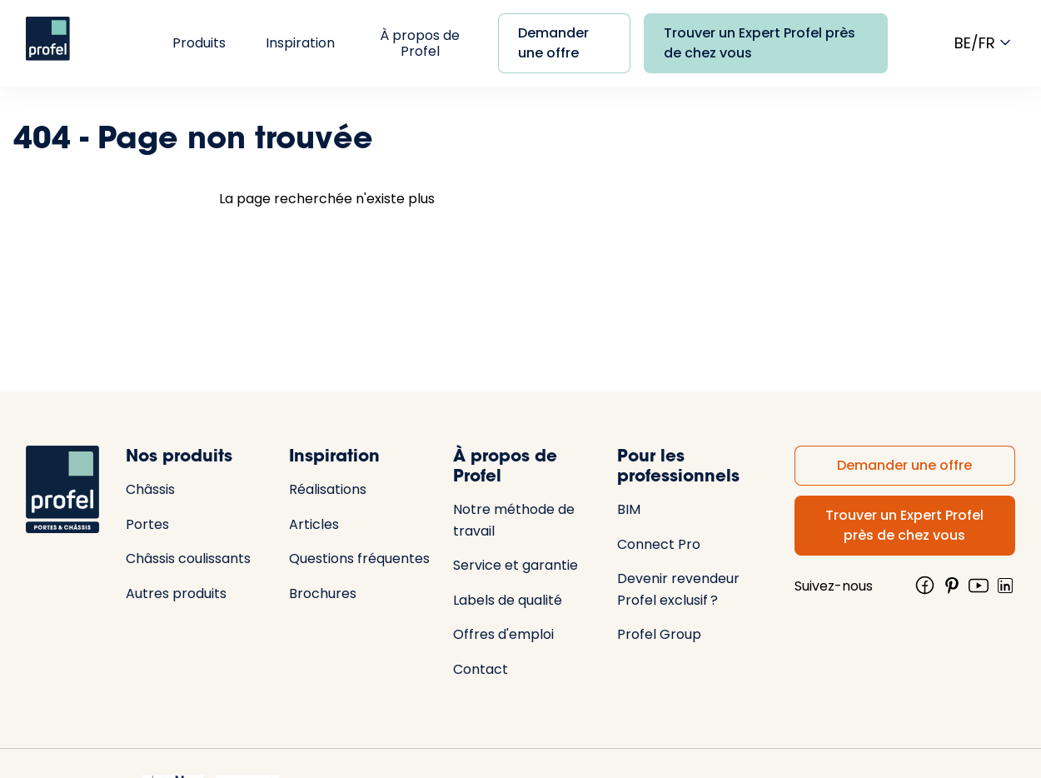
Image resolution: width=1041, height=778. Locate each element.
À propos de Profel (420, 43)
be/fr (984, 42)
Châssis (150, 489)
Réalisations (327, 489)
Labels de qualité (507, 600)
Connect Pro (658, 544)
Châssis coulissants (188, 558)
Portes (147, 524)
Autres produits (176, 593)
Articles (314, 524)
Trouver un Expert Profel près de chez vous (759, 42)
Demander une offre (553, 42)
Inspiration (300, 43)
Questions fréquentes (359, 558)
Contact (480, 669)
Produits (199, 43)
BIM (628, 509)
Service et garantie (515, 565)
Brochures (322, 593)
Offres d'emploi (503, 634)
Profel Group (659, 634)
